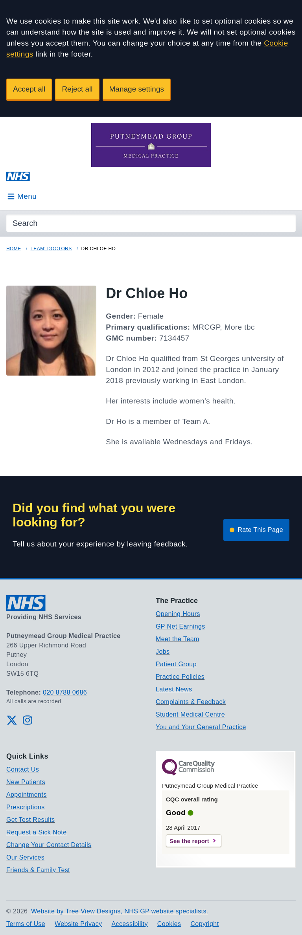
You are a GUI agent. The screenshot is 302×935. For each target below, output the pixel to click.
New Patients (25, 782)
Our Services (25, 857)
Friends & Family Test (38, 870)
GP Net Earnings (180, 626)
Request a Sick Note (36, 832)
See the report (189, 841)
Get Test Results (30, 819)
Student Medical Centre (190, 714)
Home (13, 248)
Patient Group (176, 664)
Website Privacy (78, 923)
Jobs (162, 651)
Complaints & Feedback (191, 701)
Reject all (77, 89)
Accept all (29, 89)
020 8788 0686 (65, 692)
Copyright (204, 923)
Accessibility (129, 923)
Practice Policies (180, 676)
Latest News (174, 689)
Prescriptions (25, 807)
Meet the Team (177, 639)
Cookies (169, 923)
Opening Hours (178, 613)
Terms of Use (25, 923)
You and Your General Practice (201, 727)
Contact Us (22, 769)
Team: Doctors (51, 248)
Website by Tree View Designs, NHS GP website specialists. (119, 911)
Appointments (26, 794)
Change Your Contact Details (48, 845)
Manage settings (136, 89)
